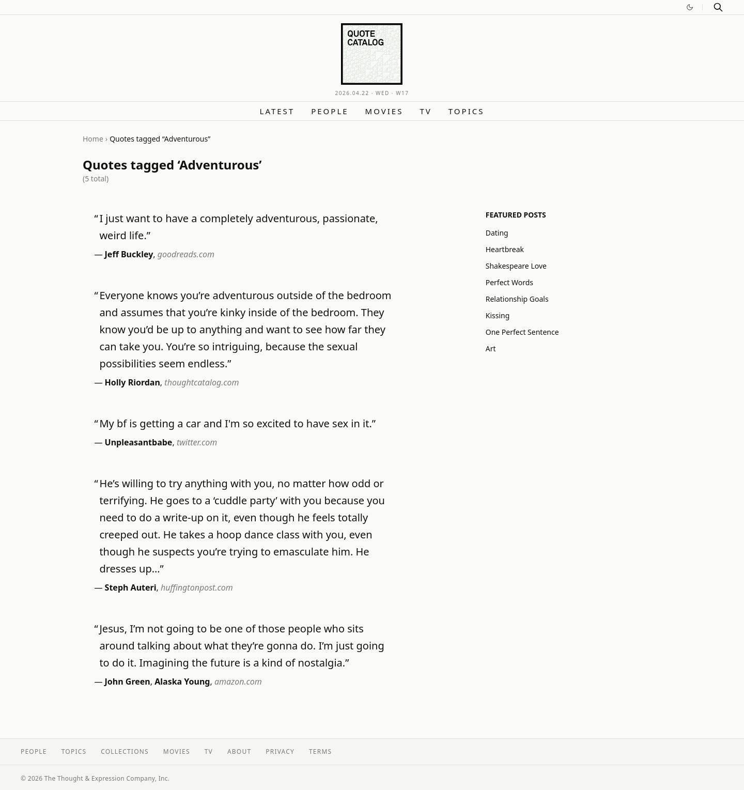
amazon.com (238, 681)
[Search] (718, 7)
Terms (320, 751)
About (239, 751)
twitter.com (197, 442)
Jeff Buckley (129, 254)
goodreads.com (186, 254)
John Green (127, 681)
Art (491, 348)
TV (425, 111)
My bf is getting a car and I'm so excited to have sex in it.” (237, 423)
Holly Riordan (132, 382)
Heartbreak (505, 249)
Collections (125, 751)
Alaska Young (182, 681)
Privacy (280, 751)
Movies (384, 111)
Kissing (498, 315)
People (329, 111)
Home (93, 139)
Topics (466, 111)
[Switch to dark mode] (690, 7)
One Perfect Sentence (522, 332)
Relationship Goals (517, 299)
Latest (277, 111)
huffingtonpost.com (197, 587)
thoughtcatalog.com (201, 382)
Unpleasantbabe (139, 442)
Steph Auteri (131, 587)
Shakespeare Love (516, 266)
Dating (497, 233)
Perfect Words (509, 282)
